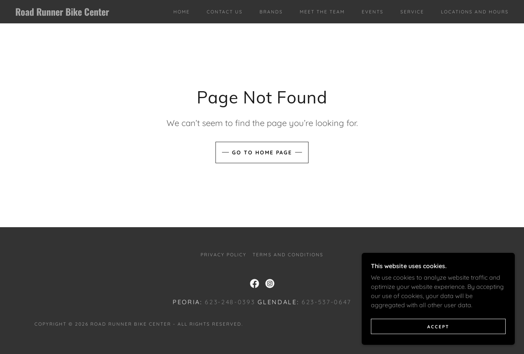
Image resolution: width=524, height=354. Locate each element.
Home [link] (181, 12)
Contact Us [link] (225, 12)
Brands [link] (271, 12)
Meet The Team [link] (322, 12)
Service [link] (412, 12)
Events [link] (373, 12)
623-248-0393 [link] (230, 302)
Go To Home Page (262, 152)
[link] (83, 13)
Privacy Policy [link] (223, 254)
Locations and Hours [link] (475, 12)
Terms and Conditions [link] (288, 254)
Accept (438, 326)
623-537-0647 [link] (326, 302)
